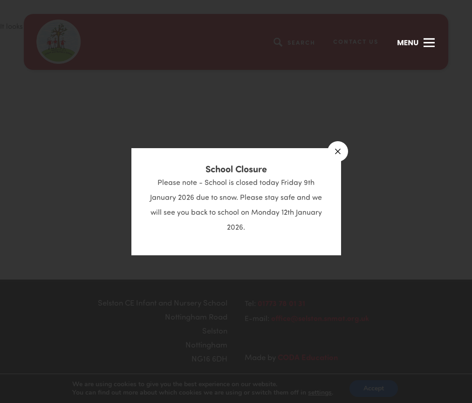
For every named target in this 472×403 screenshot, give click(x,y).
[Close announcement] (338, 151)
